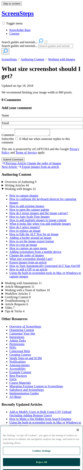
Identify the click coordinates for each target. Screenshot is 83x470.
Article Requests (16, 305)
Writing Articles (17, 186)
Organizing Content (21, 331)
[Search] (55, 46)
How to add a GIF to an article (28, 270)
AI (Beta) (15, 398)
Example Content (20, 373)
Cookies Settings (41, 457)
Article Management (19, 287)
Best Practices (18, 377)
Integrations (16, 338)
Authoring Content (32, 59)
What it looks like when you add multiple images (40, 224)
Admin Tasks (17, 341)
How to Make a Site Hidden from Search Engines (40, 420)
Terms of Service (26, 153)
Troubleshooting (17, 301)
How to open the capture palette (29, 210)
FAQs (13, 380)
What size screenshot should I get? (41, 72)
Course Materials (20, 384)
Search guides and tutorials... (20, 45)
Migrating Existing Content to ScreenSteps (36, 387)
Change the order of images (26, 256)
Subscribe (8, 140)
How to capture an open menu (28, 249)
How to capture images (23, 196)
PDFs (12, 348)
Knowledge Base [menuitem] (20, 30)
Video (10, 309)
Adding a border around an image (30, 239)
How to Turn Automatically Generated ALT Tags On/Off (44, 267)
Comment (28, 136)
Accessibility (17, 370)
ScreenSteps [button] (18, 13)
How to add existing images (26, 207)
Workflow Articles (17, 294)
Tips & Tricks (14, 312)
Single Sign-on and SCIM (25, 359)
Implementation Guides (24, 394)
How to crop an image (23, 246)
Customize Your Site (22, 334)
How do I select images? (24, 228)
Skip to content (11, 3)
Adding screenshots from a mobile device (35, 253)
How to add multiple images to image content (37, 221)
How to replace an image (25, 232)
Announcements (19, 366)
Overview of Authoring (20, 183)
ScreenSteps (9, 59)
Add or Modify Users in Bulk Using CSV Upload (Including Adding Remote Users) (40, 414)
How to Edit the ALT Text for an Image (34, 235)
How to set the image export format (31, 242)
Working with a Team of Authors (27, 291)
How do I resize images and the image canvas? (38, 214)
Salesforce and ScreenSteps (26, 391)
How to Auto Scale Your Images (29, 217)
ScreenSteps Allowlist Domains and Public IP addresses (44, 430)
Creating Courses (20, 355)
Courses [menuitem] (14, 33)
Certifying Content (18, 298)
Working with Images (61, 59)
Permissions (16, 345)
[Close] (77, 436)
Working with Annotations (23, 284)
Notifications (17, 362)
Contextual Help (19, 352)
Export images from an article (28, 263)
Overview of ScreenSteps (25, 327)
